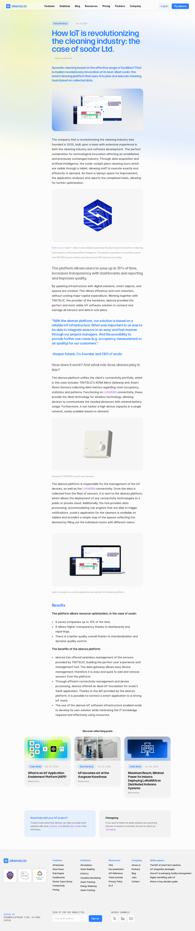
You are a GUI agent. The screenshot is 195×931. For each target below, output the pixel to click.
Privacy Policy (115, 881)
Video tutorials (116, 877)
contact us (55, 826)
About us (136, 865)
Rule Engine (58, 873)
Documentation (116, 869)
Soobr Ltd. (57, 247)
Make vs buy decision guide (164, 881)
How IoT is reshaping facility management (170, 873)
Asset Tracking (87, 882)
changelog (110, 829)
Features (57, 860)
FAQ (111, 865)
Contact (136, 881)
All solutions (86, 865)
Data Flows (58, 869)
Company (137, 860)
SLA (111, 885)
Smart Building (87, 869)
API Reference (116, 873)
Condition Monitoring (90, 878)
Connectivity (59, 885)
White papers (157, 860)
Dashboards (59, 877)
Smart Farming (87, 890)
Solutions (85, 860)
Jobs (134, 877)
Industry (84, 873)
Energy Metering (88, 886)
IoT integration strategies (162, 869)
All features (58, 865)
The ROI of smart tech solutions (165, 865)
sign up (73, 826)
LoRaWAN (110, 392)
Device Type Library (62, 881)
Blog (134, 873)
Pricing (56, 889)
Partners (136, 869)
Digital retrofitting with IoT (162, 877)
